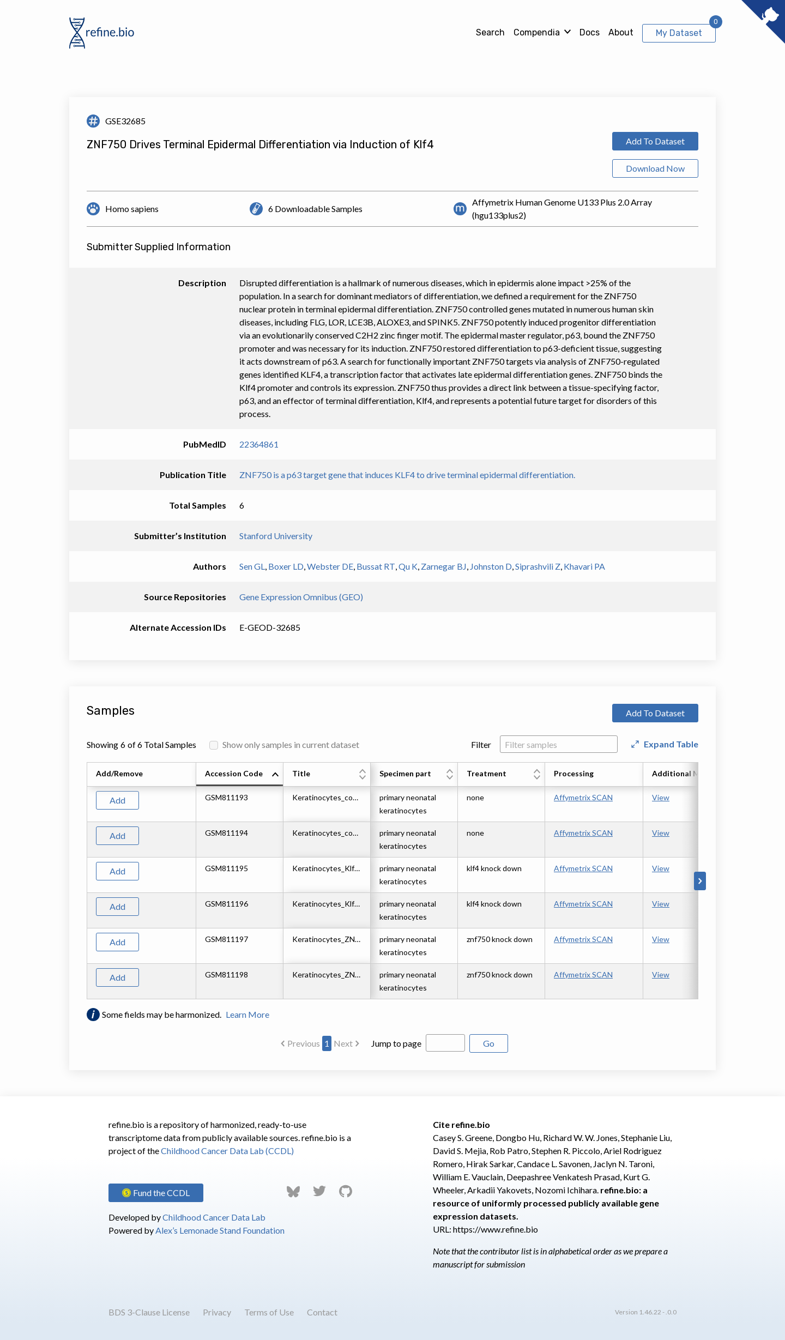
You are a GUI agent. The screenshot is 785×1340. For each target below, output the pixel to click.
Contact (322, 1312)
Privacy (217, 1312)
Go (488, 1043)
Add (117, 800)
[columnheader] (239, 775)
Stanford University (275, 535)
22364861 (259, 444)
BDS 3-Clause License (149, 1312)
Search (490, 32)
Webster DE (330, 566)
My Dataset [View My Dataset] (679, 33)
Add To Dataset (655, 141)
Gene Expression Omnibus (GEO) (301, 596)
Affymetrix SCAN (583, 797)
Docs (589, 32)
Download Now (655, 168)
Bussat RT (376, 566)
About (620, 32)
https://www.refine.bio (495, 1229)
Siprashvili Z (537, 566)
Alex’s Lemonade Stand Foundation (220, 1230)
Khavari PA (584, 566)
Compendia (537, 32)
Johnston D (491, 566)
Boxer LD (286, 566)
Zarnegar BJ (444, 566)
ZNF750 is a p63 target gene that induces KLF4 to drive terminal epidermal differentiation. (407, 474)
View (660, 797)
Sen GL (252, 566)
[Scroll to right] (700, 881)
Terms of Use (269, 1312)
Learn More (247, 1014)
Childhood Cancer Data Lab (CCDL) (227, 1150)
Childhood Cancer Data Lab (213, 1217)
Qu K (408, 566)
